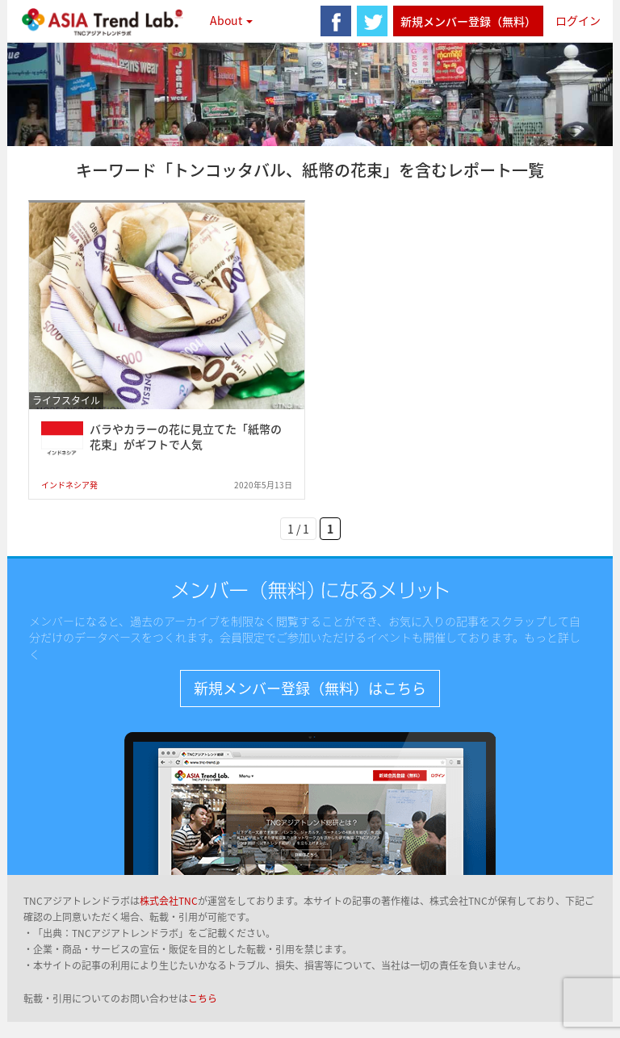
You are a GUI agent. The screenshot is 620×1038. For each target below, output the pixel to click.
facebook (335, 21)
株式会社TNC (169, 901)
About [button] (231, 20)
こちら (202, 998)
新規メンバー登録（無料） (468, 21)
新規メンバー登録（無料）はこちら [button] (310, 688)
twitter (372, 21)
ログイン (578, 20)
